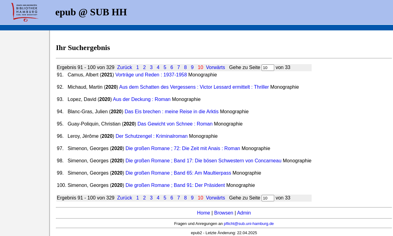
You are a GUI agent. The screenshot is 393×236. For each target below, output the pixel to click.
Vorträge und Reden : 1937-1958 (151, 74)
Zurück (124, 67)
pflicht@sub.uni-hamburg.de (249, 223)
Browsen (223, 212)
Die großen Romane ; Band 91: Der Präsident (175, 185)
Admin (244, 212)
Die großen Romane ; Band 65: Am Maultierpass (178, 173)
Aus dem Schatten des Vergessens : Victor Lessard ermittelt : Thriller (194, 87)
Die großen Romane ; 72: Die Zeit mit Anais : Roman (183, 148)
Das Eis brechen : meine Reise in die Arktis (172, 111)
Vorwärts (215, 67)
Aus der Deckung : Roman (142, 99)
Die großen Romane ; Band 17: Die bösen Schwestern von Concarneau (204, 160)
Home (203, 212)
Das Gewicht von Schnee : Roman (175, 123)
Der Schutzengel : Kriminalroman (151, 136)
